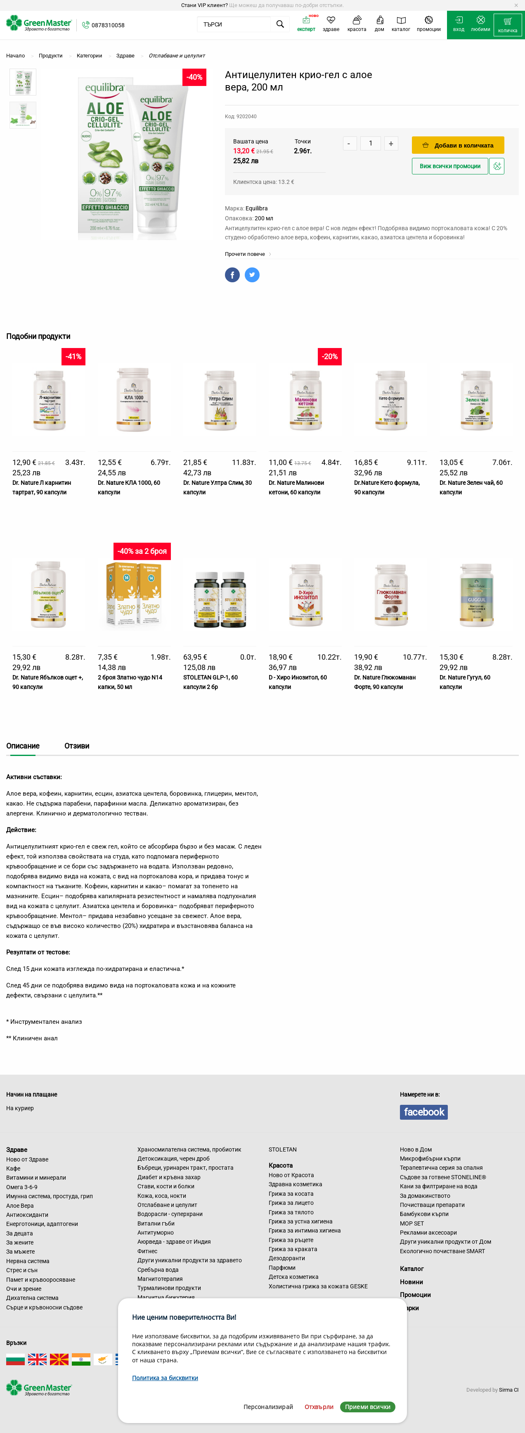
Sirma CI (509, 1390)
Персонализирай (268, 1407)
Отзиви (76, 746)
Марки (409, 1308)
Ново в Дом (416, 1149)
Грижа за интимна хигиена (305, 1230)
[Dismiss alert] (516, 5)
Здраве (16, 1150)
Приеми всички (367, 1407)
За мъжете (20, 1251)
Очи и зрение (23, 1288)
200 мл (264, 218)
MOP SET (412, 1223)
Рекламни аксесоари (428, 1232)
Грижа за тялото (291, 1212)
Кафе (13, 1168)
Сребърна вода (158, 1269)
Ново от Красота (291, 1175)
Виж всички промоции (450, 166)
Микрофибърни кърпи (430, 1158)
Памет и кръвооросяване (40, 1279)
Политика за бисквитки (165, 1378)
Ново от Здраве (27, 1159)
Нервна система (28, 1261)
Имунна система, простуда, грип (49, 1196)
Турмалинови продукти (169, 1288)
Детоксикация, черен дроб (173, 1158)
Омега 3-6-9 (22, 1187)
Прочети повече (248, 254)
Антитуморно (155, 1232)
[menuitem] (508, 25)
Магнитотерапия (160, 1279)
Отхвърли (319, 1407)
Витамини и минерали (36, 1177)
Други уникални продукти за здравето (189, 1260)
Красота (281, 1165)
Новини (411, 1282)
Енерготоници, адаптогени (42, 1224)
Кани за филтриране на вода (439, 1186)
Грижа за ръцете (291, 1240)
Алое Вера (20, 1205)
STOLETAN (283, 1149)
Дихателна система (32, 1298)
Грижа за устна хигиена (301, 1221)
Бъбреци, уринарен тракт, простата (185, 1167)
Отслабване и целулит (167, 1205)
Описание (23, 746)
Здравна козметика (295, 1184)
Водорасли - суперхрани (170, 1214)
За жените (19, 1242)
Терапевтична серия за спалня (441, 1167)
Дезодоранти (287, 1258)
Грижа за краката (293, 1249)
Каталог (411, 1269)
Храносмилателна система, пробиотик (189, 1149)
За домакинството (425, 1195)
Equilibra (257, 208)
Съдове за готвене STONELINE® (443, 1177)
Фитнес (147, 1251)
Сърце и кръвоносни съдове (44, 1307)
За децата (19, 1233)
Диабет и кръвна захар (169, 1177)
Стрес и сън (22, 1270)
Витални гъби (156, 1223)
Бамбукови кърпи (424, 1214)
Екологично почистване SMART (442, 1251)
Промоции (415, 1295)
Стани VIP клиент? (204, 5)
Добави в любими (498, 168)
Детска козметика (294, 1276)
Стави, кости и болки (165, 1186)
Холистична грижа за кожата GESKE (318, 1286)
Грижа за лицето (291, 1202)
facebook (424, 1112)
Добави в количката (458, 145)
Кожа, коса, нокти (161, 1195)
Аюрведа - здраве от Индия (174, 1241)
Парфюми (282, 1267)
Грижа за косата (291, 1193)
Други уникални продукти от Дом (445, 1241)
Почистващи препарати (432, 1205)
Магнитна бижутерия (166, 1297)
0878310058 (108, 25)
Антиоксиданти (27, 1214)
